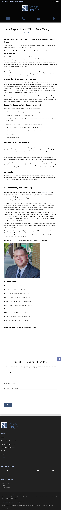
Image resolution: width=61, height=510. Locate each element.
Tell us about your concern (30, 389)
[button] (55, 2)
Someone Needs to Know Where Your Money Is (40, 70)
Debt (26, 33)
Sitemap (3, 457)
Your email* (30, 379)
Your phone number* (30, 384)
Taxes (30, 33)
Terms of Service (14, 502)
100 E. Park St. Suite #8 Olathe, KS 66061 (12, 1)
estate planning (46, 192)
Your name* (30, 374)
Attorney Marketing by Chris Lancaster (13, 494)
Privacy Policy (5, 502)
